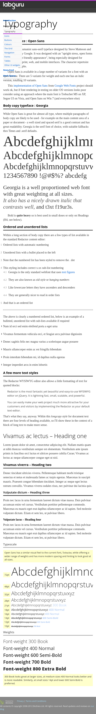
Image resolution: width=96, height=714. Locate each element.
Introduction (9, 20)
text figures (68, 272)
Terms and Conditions (36, 701)
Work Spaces (9, 75)
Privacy (20, 701)
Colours (8, 44)
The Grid (8, 48)
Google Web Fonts (65, 85)
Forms (7, 56)
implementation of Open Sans (30, 85)
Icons (6, 36)
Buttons (8, 40)
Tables (7, 61)
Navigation (9, 52)
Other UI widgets (12, 65)
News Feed (8, 70)
